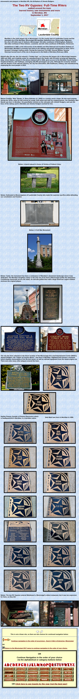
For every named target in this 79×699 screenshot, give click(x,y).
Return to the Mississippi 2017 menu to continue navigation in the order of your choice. (36, 648)
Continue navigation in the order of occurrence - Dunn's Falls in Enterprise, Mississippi (42, 641)
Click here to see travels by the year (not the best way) (41, 684)
